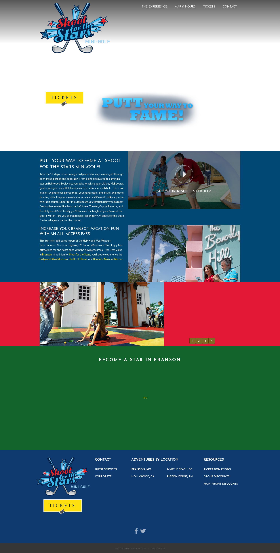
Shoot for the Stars (79, 254)
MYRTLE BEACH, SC (179, 469)
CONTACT (230, 6)
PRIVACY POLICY (158, 548)
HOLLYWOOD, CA (142, 476)
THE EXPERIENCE (154, 6)
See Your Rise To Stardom (184, 191)
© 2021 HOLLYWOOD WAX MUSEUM (130, 548)
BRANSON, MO (141, 469)
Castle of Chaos (78, 259)
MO (145, 397)
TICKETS (209, 6)
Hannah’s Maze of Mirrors (108, 259)
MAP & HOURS (185, 6)
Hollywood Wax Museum (54, 259)
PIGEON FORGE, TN (180, 476)
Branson (47, 254)
